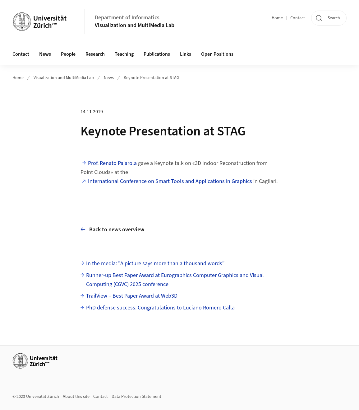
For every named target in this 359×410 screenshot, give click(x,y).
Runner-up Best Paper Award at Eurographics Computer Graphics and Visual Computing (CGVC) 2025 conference (175, 279)
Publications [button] (157, 54)
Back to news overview (112, 229)
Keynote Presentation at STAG (151, 78)
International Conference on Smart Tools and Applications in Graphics (170, 181)
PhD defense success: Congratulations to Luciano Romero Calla (160, 308)
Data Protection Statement (136, 397)
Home (277, 18)
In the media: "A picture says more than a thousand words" (155, 263)
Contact (297, 18)
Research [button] (95, 54)
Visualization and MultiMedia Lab (134, 25)
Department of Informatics (127, 17)
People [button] (68, 54)
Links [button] (185, 54)
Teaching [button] (124, 54)
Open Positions (217, 54)
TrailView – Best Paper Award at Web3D (131, 296)
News (45, 54)
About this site (76, 397)
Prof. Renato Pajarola (112, 163)
